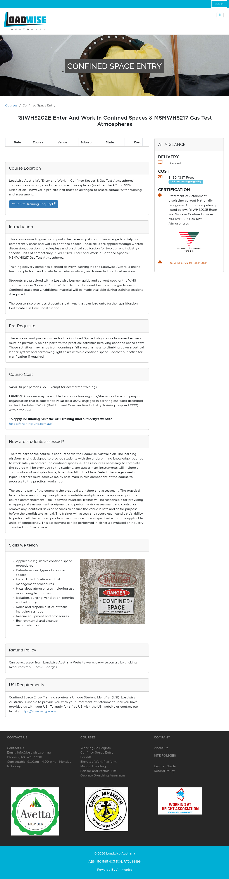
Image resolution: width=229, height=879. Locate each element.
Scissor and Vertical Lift (98, 771)
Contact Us (15, 748)
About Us (161, 748)
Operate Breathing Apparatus (103, 775)
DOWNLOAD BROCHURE (188, 263)
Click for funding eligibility (185, 181)
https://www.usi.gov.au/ (38, 711)
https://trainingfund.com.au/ (30, 423)
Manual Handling (93, 766)
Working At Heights (95, 748)
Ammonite (124, 869)
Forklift (85, 757)
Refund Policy (164, 771)
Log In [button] (219, 3)
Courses (11, 105)
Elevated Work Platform (98, 761)
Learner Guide (165, 766)
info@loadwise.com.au (34, 752)
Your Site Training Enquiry (33, 204)
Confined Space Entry (96, 752)
